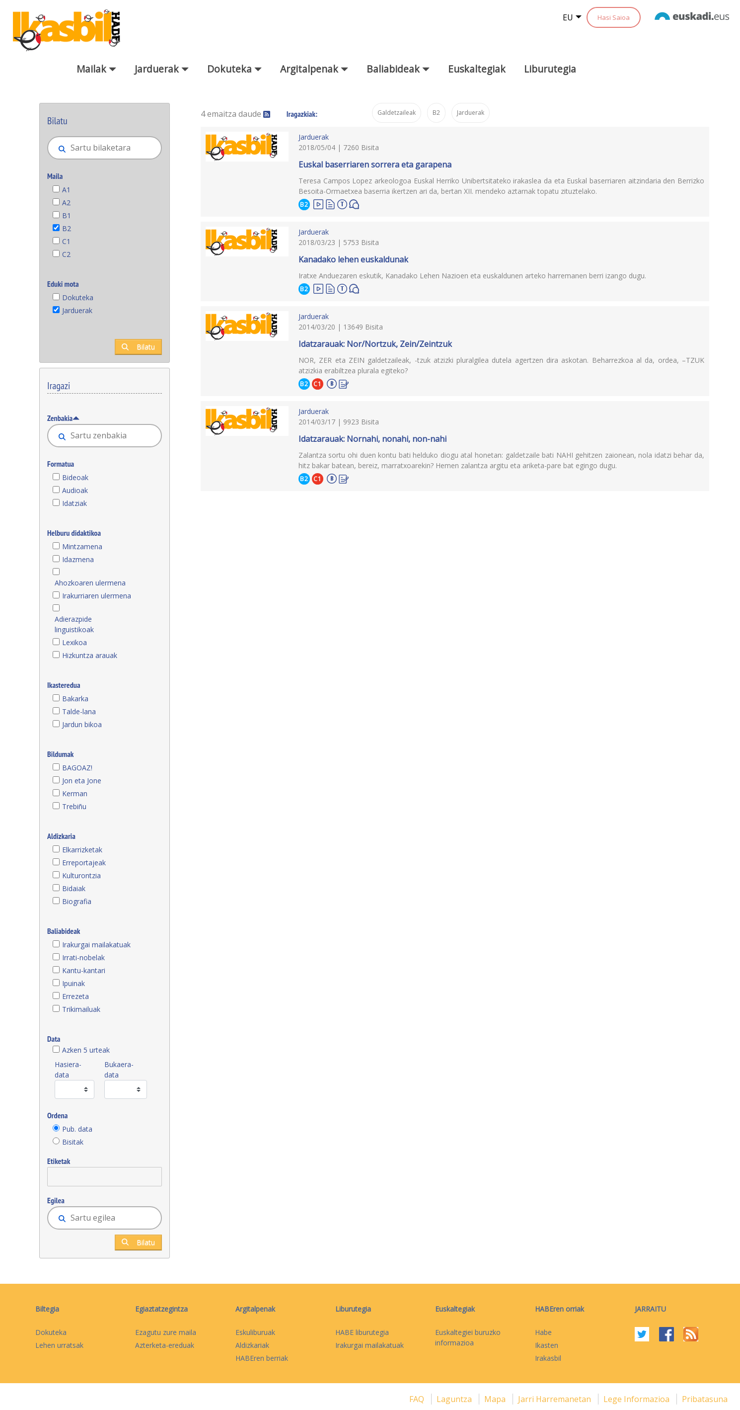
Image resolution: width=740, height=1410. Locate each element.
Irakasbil (548, 1358)
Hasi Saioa (613, 17)
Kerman (74, 793)
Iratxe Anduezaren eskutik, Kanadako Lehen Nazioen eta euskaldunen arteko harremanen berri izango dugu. (472, 275)
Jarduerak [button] (162, 69)
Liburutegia (550, 69)
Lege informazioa (637, 1399)
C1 (66, 241)
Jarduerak (77, 310)
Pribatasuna (705, 1399)
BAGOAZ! (77, 767)
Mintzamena (82, 546)
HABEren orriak (559, 1309)
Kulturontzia (81, 875)
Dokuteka (77, 297)
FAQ (417, 1399)
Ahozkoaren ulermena (90, 582)
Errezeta (75, 996)
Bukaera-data (119, 1069)
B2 (66, 228)
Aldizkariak (252, 1345)
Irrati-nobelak (83, 957)
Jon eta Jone (81, 780)
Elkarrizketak (82, 849)
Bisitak (72, 1142)
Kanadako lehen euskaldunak (353, 259)
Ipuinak (73, 983)
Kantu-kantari (83, 970)
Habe (543, 1332)
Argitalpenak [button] (314, 69)
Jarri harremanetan (555, 1399)
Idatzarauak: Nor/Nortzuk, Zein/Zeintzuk (375, 343)
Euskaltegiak (477, 69)
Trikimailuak (81, 1009)
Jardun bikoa (82, 724)
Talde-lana (79, 711)
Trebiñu (74, 806)
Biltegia (47, 1309)
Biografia (76, 901)
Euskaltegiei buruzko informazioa (468, 1337)
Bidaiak (73, 888)
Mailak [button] (96, 69)
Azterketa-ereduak (164, 1345)
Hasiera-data (68, 1069)
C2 (66, 254)
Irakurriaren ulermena (96, 595)
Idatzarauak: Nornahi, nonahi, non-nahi (372, 438)
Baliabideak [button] (398, 69)
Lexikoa (74, 642)
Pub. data (77, 1129)
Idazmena (78, 559)
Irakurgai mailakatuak (96, 944)
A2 (66, 202)
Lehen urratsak (59, 1345)
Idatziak (74, 503)
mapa (496, 1399)
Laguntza (455, 1399)
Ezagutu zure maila (165, 1332)
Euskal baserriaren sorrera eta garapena (374, 164)
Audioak (75, 490)
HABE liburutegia (362, 1332)
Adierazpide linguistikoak (74, 624)
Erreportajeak (84, 862)
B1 (66, 215)
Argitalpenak (255, 1309)
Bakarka (75, 698)
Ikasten (546, 1345)
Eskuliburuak (255, 1332)
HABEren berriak (261, 1358)
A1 (66, 189)
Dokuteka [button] (234, 69)
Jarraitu (650, 1309)
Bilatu (138, 346)
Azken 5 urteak (86, 1050)
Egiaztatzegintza (161, 1309)
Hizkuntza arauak (89, 655)
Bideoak (75, 477)
